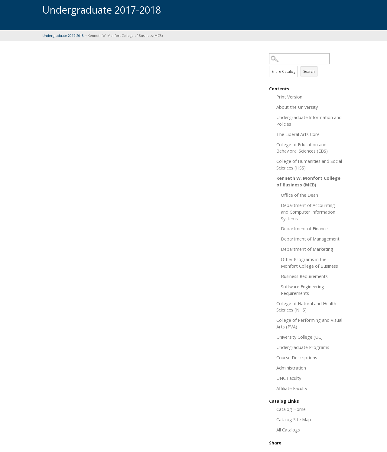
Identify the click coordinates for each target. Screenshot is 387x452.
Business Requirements (304, 276)
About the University (297, 107)
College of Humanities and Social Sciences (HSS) (309, 164)
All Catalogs (288, 430)
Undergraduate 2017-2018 (63, 35)
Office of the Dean (299, 195)
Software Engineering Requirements (302, 289)
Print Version (289, 97)
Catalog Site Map (293, 419)
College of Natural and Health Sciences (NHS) (306, 306)
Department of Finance (304, 228)
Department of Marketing (307, 249)
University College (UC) (299, 337)
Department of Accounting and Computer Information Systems (308, 211)
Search (309, 71)
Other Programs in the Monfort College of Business (309, 262)
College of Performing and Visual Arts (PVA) (309, 323)
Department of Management (310, 239)
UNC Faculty (288, 378)
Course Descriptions (296, 357)
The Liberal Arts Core (298, 134)
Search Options (307, 64)
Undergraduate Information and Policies (309, 120)
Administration (291, 368)
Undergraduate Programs (302, 347)
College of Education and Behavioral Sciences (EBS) (302, 147)
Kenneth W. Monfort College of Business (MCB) (308, 181)
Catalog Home (291, 409)
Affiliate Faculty (291, 388)
